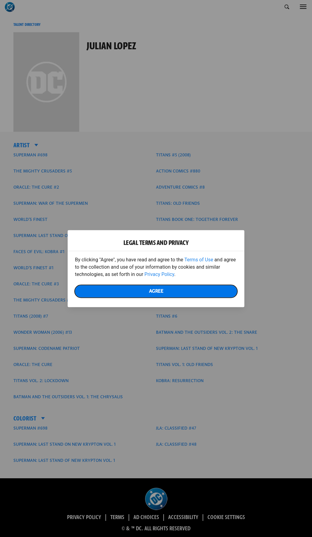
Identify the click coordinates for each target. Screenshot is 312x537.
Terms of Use (198, 259)
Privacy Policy (159, 274)
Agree (156, 291)
